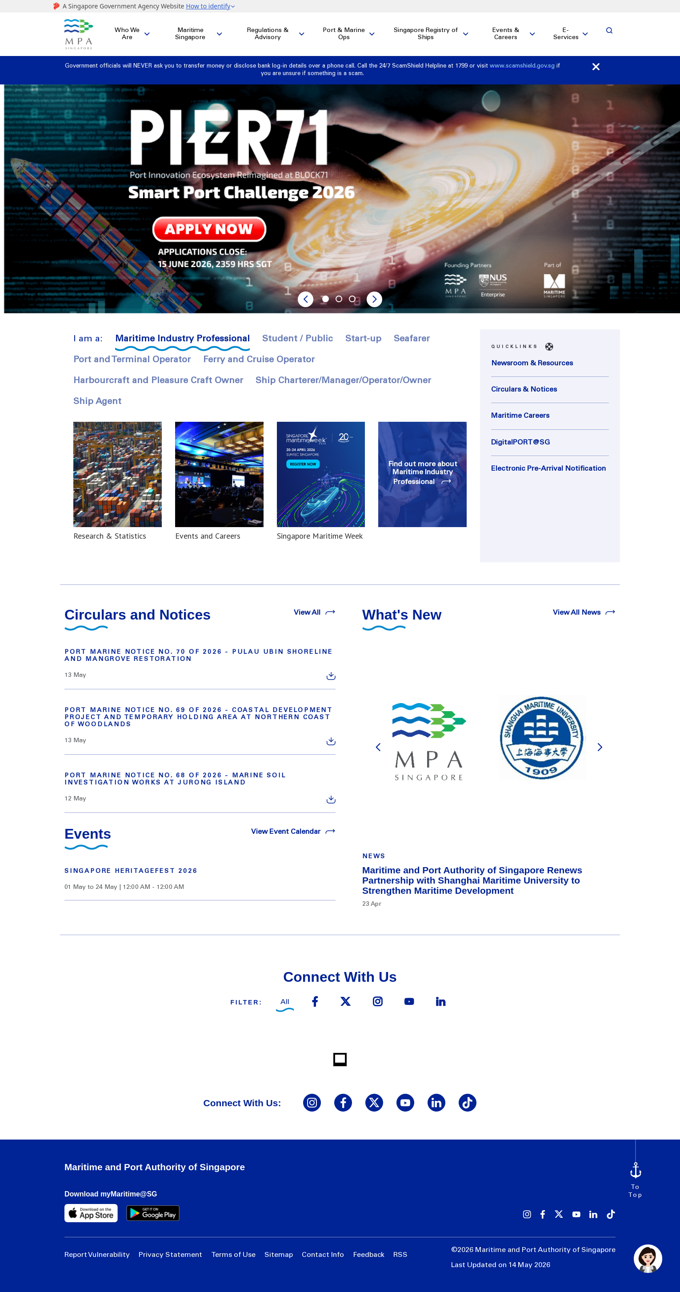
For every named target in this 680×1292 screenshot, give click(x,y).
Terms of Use (233, 1255)
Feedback (368, 1255)
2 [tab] (340, 300)
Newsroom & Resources (532, 363)
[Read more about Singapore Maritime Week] (321, 481)
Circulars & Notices (524, 389)
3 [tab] (353, 300)
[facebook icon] (314, 1002)
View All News (584, 612)
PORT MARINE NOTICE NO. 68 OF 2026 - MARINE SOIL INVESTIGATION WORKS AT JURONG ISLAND (175, 779)
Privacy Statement (170, 1255)
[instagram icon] (377, 1002)
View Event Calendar (293, 831)
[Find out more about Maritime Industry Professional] (422, 474)
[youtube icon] (409, 1002)
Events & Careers (505, 34)
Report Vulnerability (97, 1255)
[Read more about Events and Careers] (219, 481)
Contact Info (323, 1255)
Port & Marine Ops (344, 34)
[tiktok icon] (467, 1103)
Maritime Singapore (190, 34)
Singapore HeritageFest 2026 (131, 871)
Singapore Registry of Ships (426, 34)
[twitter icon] (345, 1002)
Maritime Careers (520, 416)
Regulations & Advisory (267, 34)
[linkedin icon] (441, 1002)
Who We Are (127, 34)
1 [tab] (326, 300)
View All (315, 612)
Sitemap (278, 1255)
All (284, 1002)
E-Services (566, 34)
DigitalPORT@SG (520, 442)
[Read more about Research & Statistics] (117, 481)
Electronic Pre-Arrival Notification (548, 468)
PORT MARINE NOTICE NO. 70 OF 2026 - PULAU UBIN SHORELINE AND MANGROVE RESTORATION (198, 656)
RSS (400, 1255)
